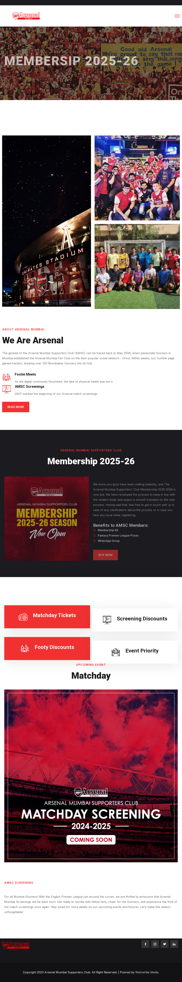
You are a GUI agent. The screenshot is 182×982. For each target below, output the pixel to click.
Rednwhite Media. (147, 972)
